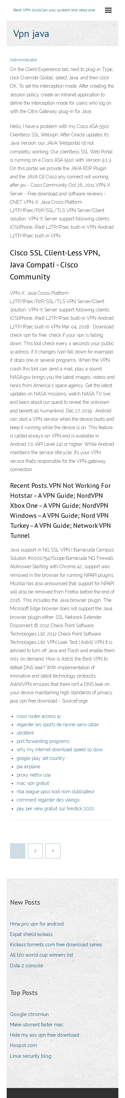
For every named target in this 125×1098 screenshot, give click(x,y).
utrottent (25, 733)
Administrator (23, 59)
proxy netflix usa (34, 775)
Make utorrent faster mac (36, 1024)
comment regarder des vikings (48, 800)
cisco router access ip (39, 716)
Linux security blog (30, 1056)
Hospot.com (23, 1045)
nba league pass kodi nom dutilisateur (56, 791)
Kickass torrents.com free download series (56, 944)
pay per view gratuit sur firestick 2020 (55, 808)
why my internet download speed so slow (60, 749)
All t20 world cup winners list (41, 955)
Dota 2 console (26, 965)
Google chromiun (29, 1014)
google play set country (41, 758)
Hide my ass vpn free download (44, 1035)
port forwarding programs (43, 741)
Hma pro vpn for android (37, 924)
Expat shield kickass (31, 934)
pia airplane (28, 766)
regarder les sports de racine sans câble (58, 724)
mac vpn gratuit (33, 783)
